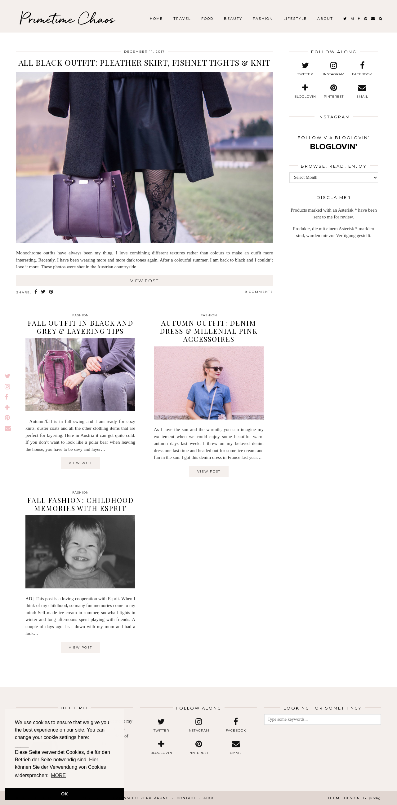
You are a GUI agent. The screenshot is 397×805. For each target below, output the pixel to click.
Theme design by (354, 798)
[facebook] (359, 18)
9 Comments (259, 292)
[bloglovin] (305, 91)
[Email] (373, 18)
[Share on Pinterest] (51, 292)
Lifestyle (295, 18)
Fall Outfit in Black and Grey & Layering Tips (80, 327)
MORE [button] (58, 775)
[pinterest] (366, 18)
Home (156, 18)
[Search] (381, 18)
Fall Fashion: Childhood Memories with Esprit (80, 504)
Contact (186, 798)
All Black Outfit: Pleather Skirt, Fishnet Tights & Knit (144, 62)
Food (207, 18)
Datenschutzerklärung (141, 798)
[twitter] (345, 18)
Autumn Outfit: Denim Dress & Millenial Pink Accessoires (209, 331)
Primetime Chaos (67, 18)
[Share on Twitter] (43, 292)
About (325, 18)
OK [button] (64, 793)
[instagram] (352, 18)
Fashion (263, 18)
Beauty (233, 18)
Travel (182, 18)
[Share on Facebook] (36, 292)
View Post (144, 280)
